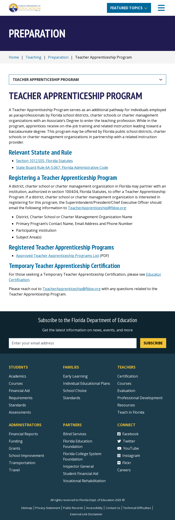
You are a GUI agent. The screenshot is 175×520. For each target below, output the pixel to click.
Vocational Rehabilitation (84, 480)
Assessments (20, 412)
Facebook (128, 433)
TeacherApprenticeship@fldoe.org (97, 207)
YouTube (128, 448)
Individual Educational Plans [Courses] (86, 383)
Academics (17, 376)
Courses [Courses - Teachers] (124, 383)
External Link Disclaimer (86, 514)
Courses (16, 383)
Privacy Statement (47, 508)
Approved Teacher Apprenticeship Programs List (57, 255)
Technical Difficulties (137, 508)
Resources (126, 405)
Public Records (73, 508)
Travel (14, 469)
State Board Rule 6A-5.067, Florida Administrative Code (62, 167)
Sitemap (26, 508)
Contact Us (113, 508)
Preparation (58, 57)
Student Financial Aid (80, 473)
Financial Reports (23, 433)
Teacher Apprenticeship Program (46, 79)
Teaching (33, 57)
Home (14, 57)
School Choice (75, 390)
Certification (127, 376)
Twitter (126, 441)
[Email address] (73, 343)
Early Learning (75, 376)
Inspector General (78, 466)
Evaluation (126, 390)
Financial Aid (19, 390)
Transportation (22, 462)
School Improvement (26, 455)
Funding (16, 441)
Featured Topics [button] (126, 7)
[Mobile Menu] (161, 8)
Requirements (21, 397)
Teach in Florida (130, 412)
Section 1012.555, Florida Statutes (44, 160)
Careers (124, 469)
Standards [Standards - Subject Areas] (17, 405)
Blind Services (74, 433)
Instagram (128, 455)
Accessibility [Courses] (94, 508)
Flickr (124, 462)
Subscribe (153, 343)
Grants (14, 448)
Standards (71, 397)
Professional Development (140, 397)
